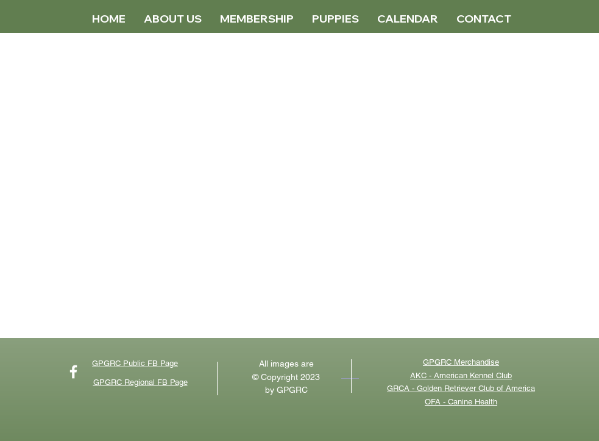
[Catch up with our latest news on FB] (73, 372)
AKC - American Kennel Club (461, 375)
